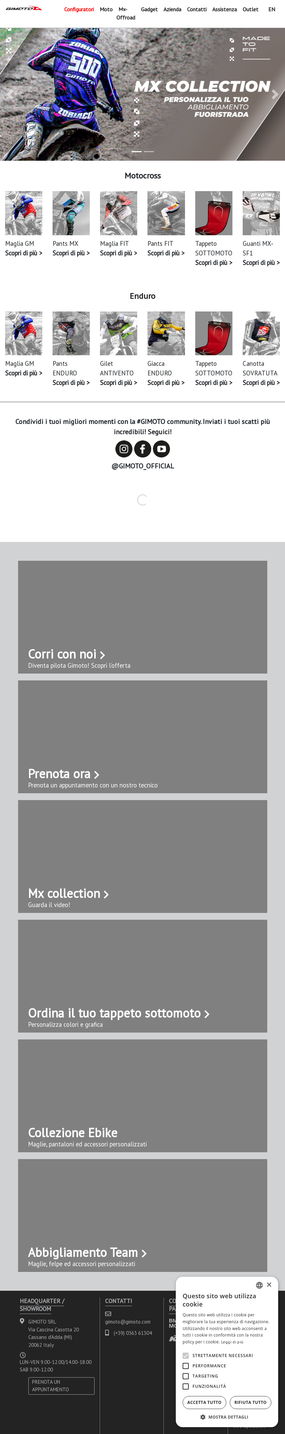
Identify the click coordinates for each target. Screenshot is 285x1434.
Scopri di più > (23, 253)
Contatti (196, 9)
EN (271, 9)
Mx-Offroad (125, 13)
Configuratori (79, 9)
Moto (106, 9)
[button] (10, 94)
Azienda (172, 9)
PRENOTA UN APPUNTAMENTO (50, 1386)
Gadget (149, 9)
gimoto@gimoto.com (128, 1321)
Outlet (250, 9)
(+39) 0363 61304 (133, 1333)
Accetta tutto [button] (204, 1402)
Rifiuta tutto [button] (250, 1402)
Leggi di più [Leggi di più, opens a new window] (232, 1341)
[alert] (227, 1352)
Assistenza (224, 9)
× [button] (268, 1285)
